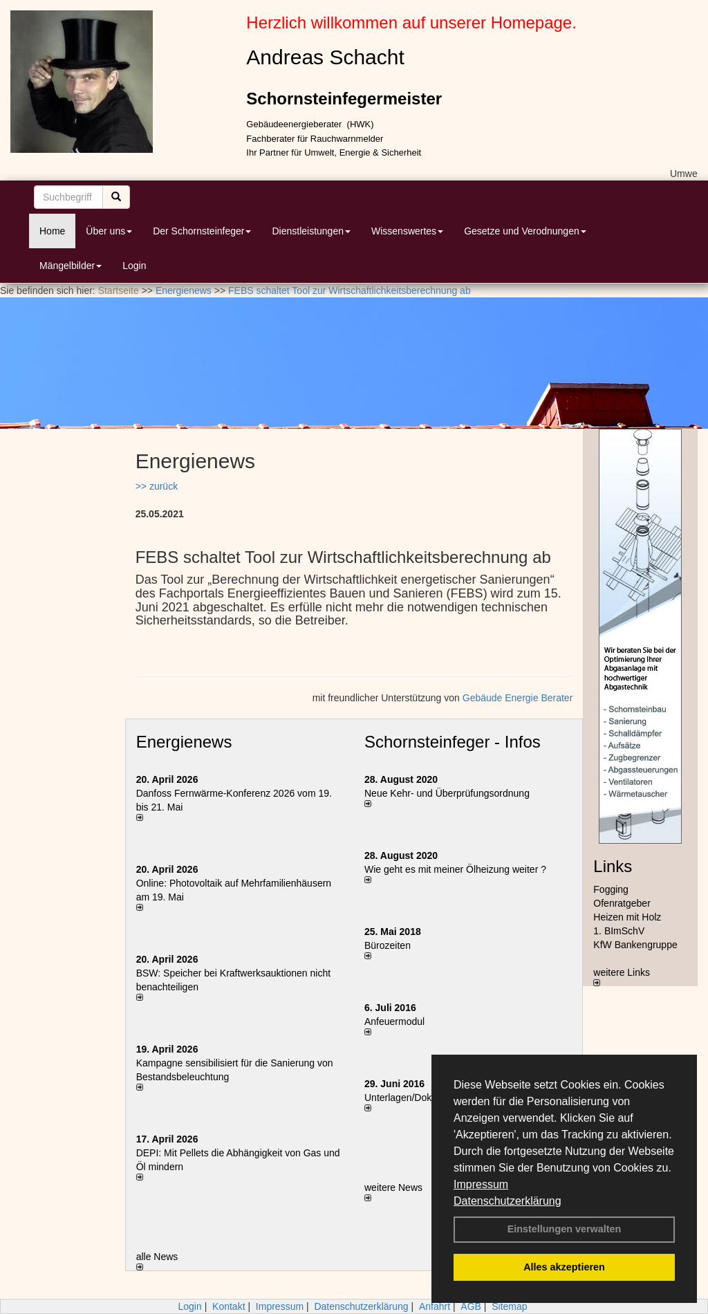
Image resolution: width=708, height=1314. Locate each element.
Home (52, 231)
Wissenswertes (407, 231)
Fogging (610, 889)
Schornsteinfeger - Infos (452, 741)
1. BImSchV (618, 930)
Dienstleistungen (311, 231)
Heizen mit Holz (627, 917)
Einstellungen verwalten (564, 1228)
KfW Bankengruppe (635, 944)
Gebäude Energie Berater (518, 697)
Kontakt (228, 1306)
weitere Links (621, 976)
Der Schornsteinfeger (202, 231)
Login (134, 265)
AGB (470, 1306)
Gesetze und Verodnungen (525, 231)
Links (612, 866)
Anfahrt (434, 1306)
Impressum (481, 1184)
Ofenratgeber (622, 903)
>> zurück (157, 486)
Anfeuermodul (394, 1021)
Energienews (184, 741)
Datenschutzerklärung (507, 1201)
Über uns (109, 231)
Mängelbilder (70, 265)
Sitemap (509, 1306)
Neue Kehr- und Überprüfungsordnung (447, 793)
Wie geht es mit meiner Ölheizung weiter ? (455, 869)
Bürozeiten (387, 945)
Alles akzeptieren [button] (564, 1267)
